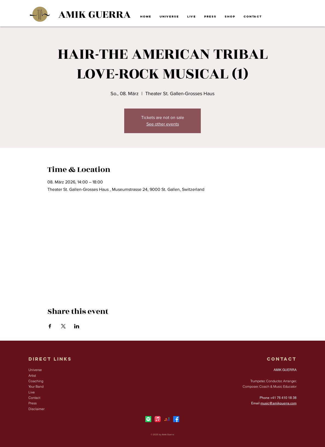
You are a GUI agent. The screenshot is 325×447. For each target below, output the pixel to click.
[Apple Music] (158, 419)
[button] (169, 16)
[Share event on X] (63, 326)
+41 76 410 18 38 (283, 398)
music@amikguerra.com (278, 403)
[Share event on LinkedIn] (76, 326)
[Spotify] (148, 419)
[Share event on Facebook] (50, 326)
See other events (162, 124)
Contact (282, 359)
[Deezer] (167, 419)
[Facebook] (176, 419)
